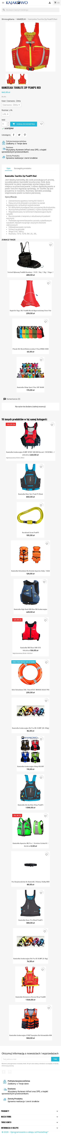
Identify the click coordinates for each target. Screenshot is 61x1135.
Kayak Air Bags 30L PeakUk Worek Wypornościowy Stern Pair (30, 310)
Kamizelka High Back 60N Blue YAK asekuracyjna (30, 609)
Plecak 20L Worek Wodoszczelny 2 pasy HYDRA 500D (31, 349)
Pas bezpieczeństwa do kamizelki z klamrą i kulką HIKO (31, 881)
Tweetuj (19, 135)
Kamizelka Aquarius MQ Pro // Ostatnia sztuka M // (30, 843)
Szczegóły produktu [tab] (22, 168)
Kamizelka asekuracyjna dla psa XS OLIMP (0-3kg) (30, 958)
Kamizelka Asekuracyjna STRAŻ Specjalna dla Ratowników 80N (30, 1035)
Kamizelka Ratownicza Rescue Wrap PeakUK (31, 997)
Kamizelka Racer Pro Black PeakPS (30, 920)
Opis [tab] (8, 168)
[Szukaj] (30, 10)
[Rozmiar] (6, 114)
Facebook (3, 1072)
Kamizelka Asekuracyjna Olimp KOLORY (30, 766)
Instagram (9, 1072)
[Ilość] (4, 124)
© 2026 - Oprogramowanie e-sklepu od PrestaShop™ (25, 1132)
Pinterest (25, 135)
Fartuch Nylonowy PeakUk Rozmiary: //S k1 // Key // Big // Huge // (30, 272)
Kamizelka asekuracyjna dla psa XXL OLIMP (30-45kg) (30, 728)
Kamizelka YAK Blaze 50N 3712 (30, 647)
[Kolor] (11, 105)
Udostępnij (13, 135)
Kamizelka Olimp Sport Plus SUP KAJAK (30, 387)
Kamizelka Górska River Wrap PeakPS (30, 805)
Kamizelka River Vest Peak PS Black (30, 494)
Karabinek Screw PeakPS (30, 532)
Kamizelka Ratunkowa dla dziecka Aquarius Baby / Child (30, 571)
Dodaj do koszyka (23, 124)
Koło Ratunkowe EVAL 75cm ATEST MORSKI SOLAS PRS (30, 689)
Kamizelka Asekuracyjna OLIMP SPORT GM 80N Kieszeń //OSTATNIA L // (30, 452)
